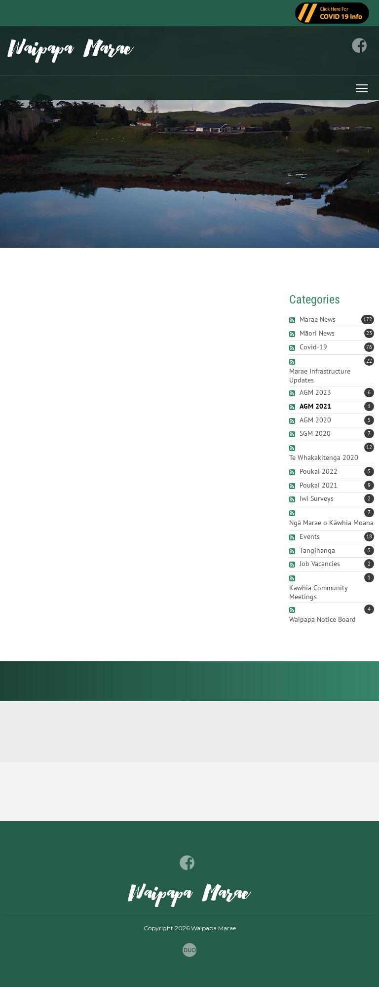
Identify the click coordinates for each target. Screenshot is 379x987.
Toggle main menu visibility (362, 86)
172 (367, 319)
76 (369, 346)
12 (369, 447)
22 (369, 360)
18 (369, 536)
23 (369, 333)
